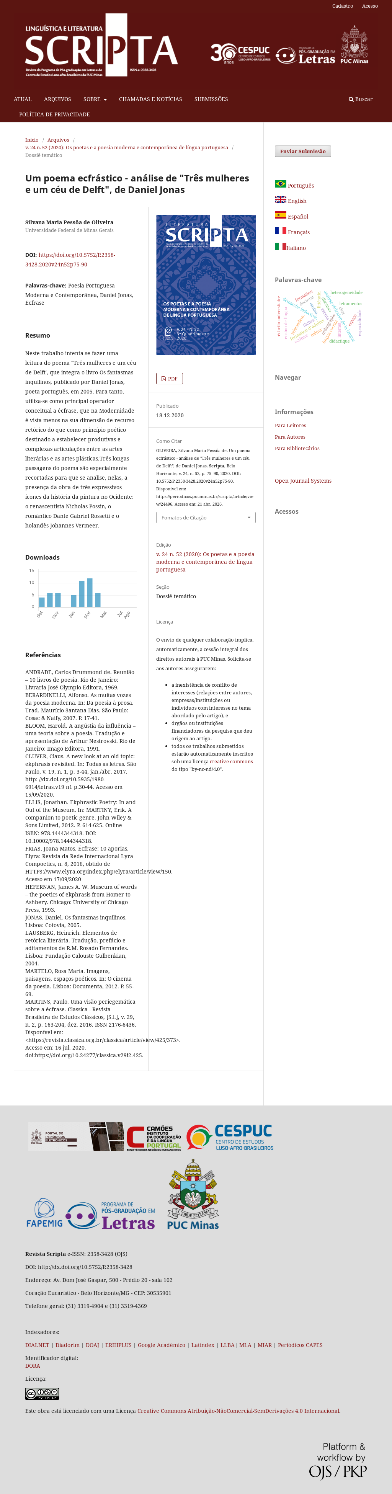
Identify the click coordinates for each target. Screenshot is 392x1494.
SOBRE (92, 99)
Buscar (361, 99)
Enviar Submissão (303, 151)
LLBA (227, 1345)
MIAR (265, 1345)
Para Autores (290, 436)
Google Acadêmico (161, 1345)
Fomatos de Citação (184, 517)
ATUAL (23, 99)
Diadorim (68, 1345)
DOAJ (92, 1345)
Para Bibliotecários (297, 448)
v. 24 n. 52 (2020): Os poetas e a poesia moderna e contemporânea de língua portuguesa (126, 147)
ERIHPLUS (118, 1345)
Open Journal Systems (303, 480)
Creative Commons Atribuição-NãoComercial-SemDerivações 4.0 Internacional (238, 1410)
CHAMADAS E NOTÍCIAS (150, 99)
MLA (245, 1345)
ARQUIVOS (57, 99)
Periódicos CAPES (300, 1345)
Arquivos (58, 139)
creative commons (231, 761)
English (291, 200)
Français (298, 232)
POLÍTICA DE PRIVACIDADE (54, 114)
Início (32, 139)
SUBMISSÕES (211, 99)
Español (291, 216)
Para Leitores (290, 425)
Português (294, 185)
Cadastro (342, 5)
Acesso (370, 5)
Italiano (290, 247)
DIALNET (37, 1345)
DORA (32, 1365)
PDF (172, 378)
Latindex (202, 1345)
